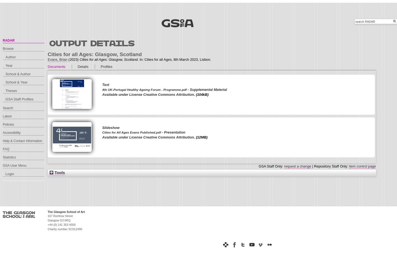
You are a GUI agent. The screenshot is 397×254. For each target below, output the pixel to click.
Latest (7, 116)
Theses (11, 91)
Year (9, 66)
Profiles (107, 67)
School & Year (16, 82)
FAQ (6, 149)
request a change (297, 166)
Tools (57, 173)
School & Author (18, 74)
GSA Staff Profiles (19, 99)
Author (10, 57)
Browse (8, 49)
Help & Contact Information (22, 141)
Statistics (9, 157)
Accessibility (12, 133)
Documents (56, 67)
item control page (362, 166)
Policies (8, 124)
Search (8, 108)
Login (9, 174)
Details (83, 67)
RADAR (9, 40)
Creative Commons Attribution (168, 95)
